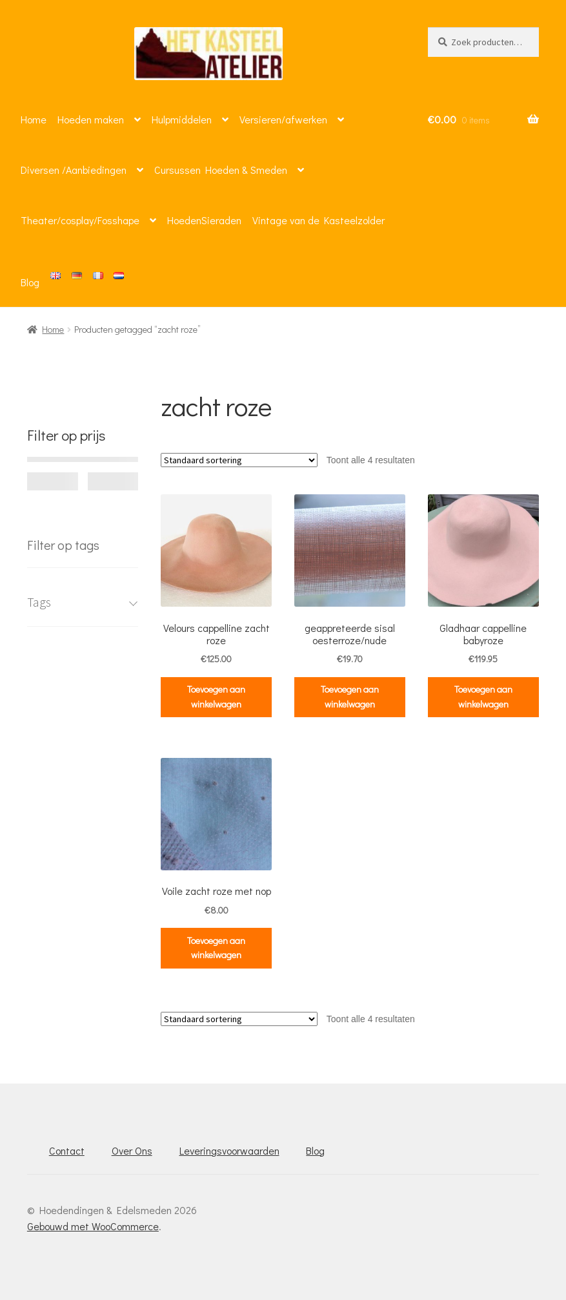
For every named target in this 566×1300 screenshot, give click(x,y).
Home (33, 119)
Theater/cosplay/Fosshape (80, 220)
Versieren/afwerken (283, 119)
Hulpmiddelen (182, 119)
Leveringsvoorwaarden (229, 1150)
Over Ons (132, 1150)
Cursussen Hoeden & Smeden (220, 169)
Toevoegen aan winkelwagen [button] (216, 696)
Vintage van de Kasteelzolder (318, 220)
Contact (67, 1150)
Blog (30, 282)
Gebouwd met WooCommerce (93, 1226)
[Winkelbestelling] (239, 460)
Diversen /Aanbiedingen (73, 169)
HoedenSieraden (204, 220)
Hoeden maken (90, 119)
